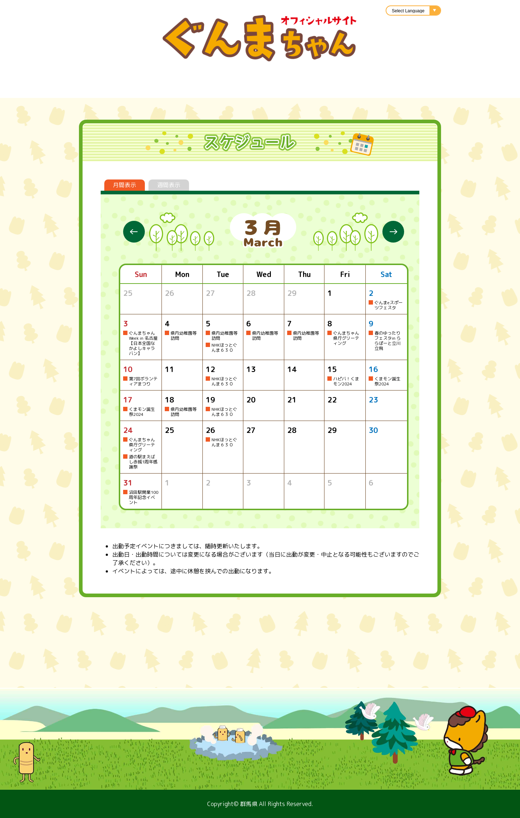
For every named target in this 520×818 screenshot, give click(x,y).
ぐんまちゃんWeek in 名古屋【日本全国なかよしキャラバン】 (143, 343)
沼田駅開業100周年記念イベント (143, 497)
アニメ (379, 88)
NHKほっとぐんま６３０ (224, 347)
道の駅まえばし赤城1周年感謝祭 (143, 462)
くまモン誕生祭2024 (387, 381)
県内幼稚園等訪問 (184, 335)
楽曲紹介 (209, 88)
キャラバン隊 (332, 88)
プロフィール (64, 88)
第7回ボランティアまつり (143, 381)
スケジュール (122, 88)
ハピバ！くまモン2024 (346, 381)
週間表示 (168, 185)
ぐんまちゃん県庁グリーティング (346, 338)
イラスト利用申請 (267, 88)
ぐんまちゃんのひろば (441, 88)
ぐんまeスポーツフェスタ (388, 305)
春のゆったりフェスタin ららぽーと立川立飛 (387, 340)
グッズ (169, 88)
